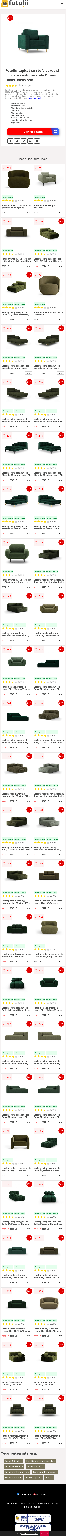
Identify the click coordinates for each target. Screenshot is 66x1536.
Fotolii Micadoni (13, 1461)
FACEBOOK (24, 1494)
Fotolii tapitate (33, 1477)
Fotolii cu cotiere (14, 1466)
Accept (44, 1533)
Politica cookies (32, 1506)
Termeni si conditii (17, 1503)
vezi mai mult (35, 98)
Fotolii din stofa (35, 1466)
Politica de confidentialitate (43, 1503)
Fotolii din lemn (13, 1477)
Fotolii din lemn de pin (17, 1472)
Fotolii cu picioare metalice (40, 1461)
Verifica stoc (41, 131)
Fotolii (49, 1477)
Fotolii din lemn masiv (44, 1472)
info (28, 212)
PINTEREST (40, 1494)
